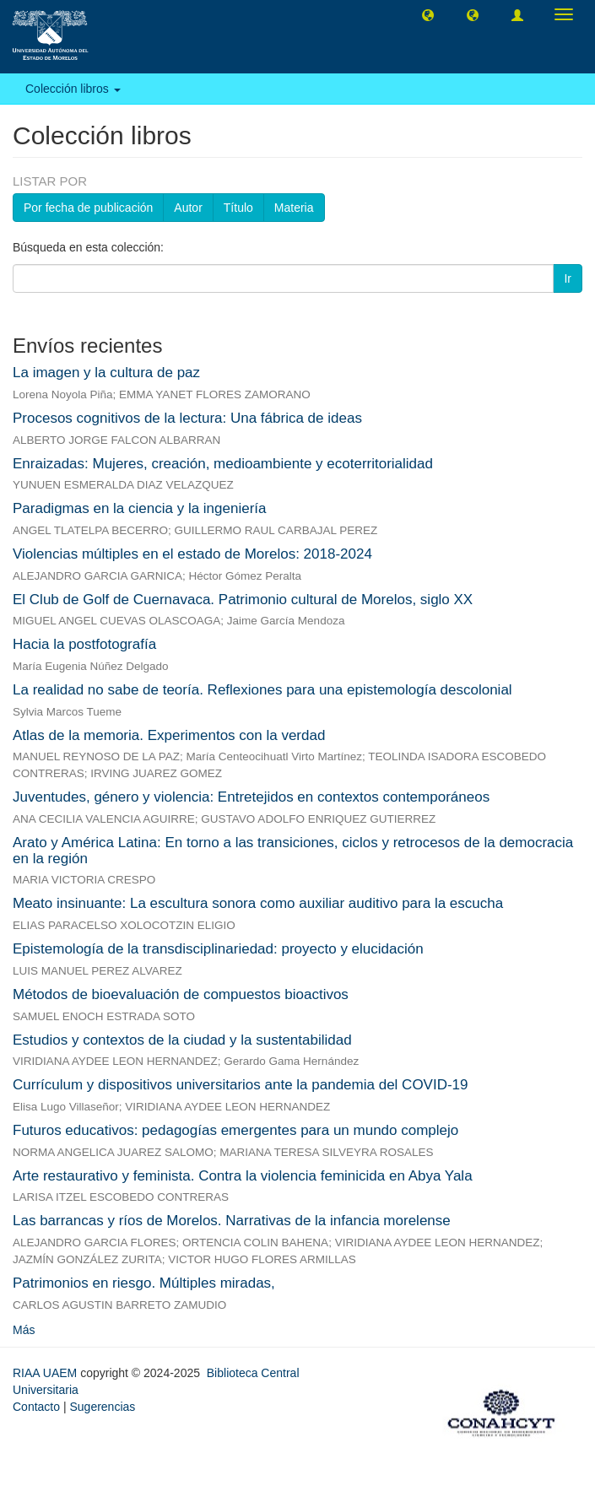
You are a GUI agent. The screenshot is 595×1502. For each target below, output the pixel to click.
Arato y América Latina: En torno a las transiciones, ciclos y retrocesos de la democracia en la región (293, 851)
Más (24, 1330)
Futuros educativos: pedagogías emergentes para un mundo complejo (235, 1130)
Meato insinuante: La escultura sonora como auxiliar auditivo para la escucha (258, 903)
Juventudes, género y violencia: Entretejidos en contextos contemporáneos (251, 797)
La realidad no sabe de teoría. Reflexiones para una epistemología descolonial (262, 690)
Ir (567, 278)
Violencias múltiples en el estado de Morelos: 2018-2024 (192, 554)
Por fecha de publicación (88, 207)
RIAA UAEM (46, 1373)
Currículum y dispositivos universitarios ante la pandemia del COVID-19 (240, 1085)
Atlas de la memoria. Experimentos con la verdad (169, 735)
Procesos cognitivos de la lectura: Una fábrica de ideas (187, 418)
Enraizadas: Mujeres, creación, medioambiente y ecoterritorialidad (223, 464)
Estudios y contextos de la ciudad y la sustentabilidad (182, 1040)
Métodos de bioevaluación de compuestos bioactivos (181, 994)
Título (238, 207)
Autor (188, 207)
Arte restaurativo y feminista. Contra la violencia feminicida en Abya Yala (243, 1176)
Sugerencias (102, 1406)
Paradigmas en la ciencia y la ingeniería (140, 508)
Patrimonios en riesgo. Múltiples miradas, (144, 1283)
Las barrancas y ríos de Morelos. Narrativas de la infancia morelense (232, 1221)
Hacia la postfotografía (84, 644)
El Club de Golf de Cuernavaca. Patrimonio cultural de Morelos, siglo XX (243, 600)
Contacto (36, 1406)
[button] (428, 14)
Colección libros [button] (73, 88)
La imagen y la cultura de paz (106, 373)
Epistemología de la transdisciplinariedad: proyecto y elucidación (218, 949)
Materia (294, 207)
